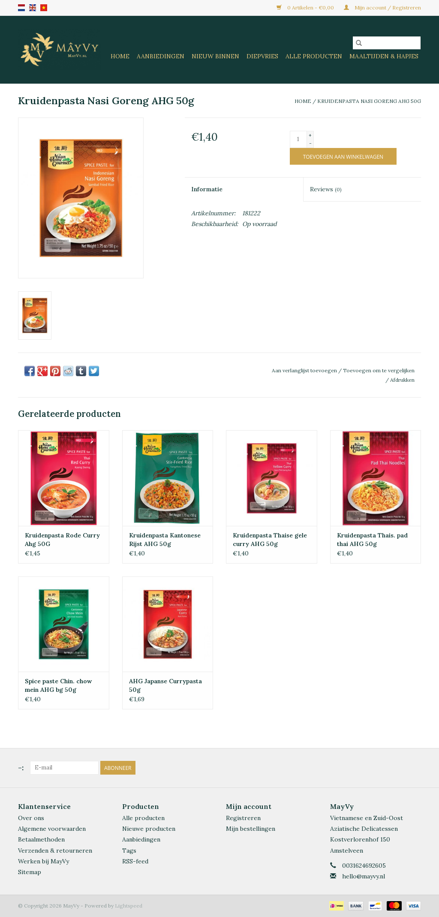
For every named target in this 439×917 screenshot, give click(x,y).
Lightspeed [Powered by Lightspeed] (128, 905)
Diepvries (262, 56)
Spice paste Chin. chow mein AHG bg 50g (58, 685)
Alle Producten (314, 56)
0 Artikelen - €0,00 (306, 7)
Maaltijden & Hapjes (383, 56)
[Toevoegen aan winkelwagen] (343, 156)
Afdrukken (402, 380)
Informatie (207, 189)
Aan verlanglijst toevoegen (305, 370)
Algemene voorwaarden (52, 829)
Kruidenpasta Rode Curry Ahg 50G (62, 539)
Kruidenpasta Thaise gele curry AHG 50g (270, 539)
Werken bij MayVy (43, 861)
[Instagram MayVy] (414, 768)
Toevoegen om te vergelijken (379, 370)
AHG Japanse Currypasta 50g (165, 685)
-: (21, 767)
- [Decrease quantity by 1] (310, 143)
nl (21, 7)
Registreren (243, 818)
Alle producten (143, 818)
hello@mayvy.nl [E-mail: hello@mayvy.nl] (363, 876)
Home (120, 56)
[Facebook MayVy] (399, 768)
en (32, 7)
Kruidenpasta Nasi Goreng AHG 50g (369, 101)
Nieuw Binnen (215, 56)
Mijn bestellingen (250, 829)
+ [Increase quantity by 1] (310, 135)
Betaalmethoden (41, 839)
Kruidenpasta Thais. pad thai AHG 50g (372, 539)
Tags (129, 850)
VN (43, 7)
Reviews (325, 189)
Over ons (31, 818)
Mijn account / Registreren (382, 7)
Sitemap (29, 872)
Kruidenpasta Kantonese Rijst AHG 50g (165, 539)
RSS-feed (135, 861)
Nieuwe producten (148, 829)
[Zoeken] (386, 43)
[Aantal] (298, 139)
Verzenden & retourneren (55, 850)
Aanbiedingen (160, 56)
